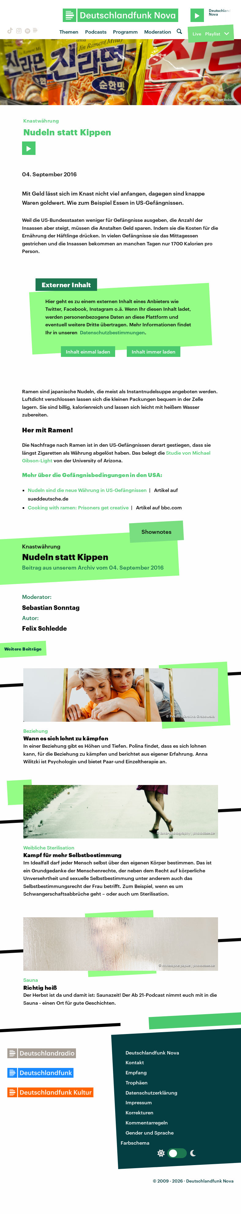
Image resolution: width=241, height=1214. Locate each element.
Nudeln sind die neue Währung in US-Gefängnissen (87, 490)
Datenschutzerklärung (151, 1092)
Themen (68, 32)
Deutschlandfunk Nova (152, 1052)
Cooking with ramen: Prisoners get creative (78, 507)
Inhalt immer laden (153, 351)
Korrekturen (139, 1112)
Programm (125, 32)
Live (197, 33)
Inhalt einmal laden (88, 351)
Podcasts (96, 32)
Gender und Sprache (150, 1132)
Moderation (157, 32)
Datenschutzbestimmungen (112, 332)
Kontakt (135, 1062)
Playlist (212, 33)
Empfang (136, 1072)
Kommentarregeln (147, 1122)
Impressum (139, 1102)
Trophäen (137, 1082)
